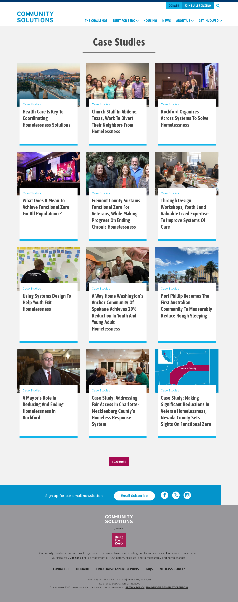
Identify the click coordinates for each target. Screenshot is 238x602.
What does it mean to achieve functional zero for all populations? (46, 207)
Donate (174, 5)
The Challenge (96, 21)
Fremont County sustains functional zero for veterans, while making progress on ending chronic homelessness (116, 214)
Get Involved (208, 21)
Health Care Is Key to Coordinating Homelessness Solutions (46, 118)
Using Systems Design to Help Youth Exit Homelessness (47, 302)
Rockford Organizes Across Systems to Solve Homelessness (184, 118)
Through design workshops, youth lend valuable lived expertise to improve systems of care (185, 214)
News (166, 21)
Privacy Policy (135, 587)
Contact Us (61, 569)
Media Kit (82, 569)
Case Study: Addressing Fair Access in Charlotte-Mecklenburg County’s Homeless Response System (115, 411)
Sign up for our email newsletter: (74, 496)
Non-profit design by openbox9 (167, 587)
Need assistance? (172, 569)
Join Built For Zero (198, 5)
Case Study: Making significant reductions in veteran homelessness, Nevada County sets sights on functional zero (186, 411)
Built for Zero (77, 557)
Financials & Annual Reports (117, 569)
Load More (119, 461)
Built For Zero (124, 21)
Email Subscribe (134, 496)
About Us (183, 21)
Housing (150, 21)
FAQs (149, 569)
